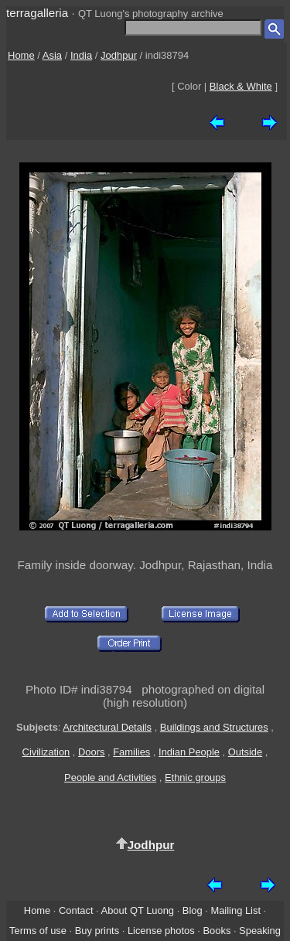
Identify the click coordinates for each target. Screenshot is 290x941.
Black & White (241, 86)
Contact (76, 910)
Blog (193, 910)
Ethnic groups (195, 777)
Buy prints (97, 930)
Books (216, 930)
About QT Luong (137, 910)
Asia (52, 55)
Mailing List (235, 910)
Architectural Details (107, 727)
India (81, 55)
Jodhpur (119, 55)
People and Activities (110, 777)
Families (131, 752)
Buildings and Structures (214, 727)
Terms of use (38, 930)
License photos (161, 930)
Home (21, 55)
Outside (245, 752)
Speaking (260, 930)
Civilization (46, 752)
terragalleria (37, 12)
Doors (91, 752)
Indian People (189, 752)
